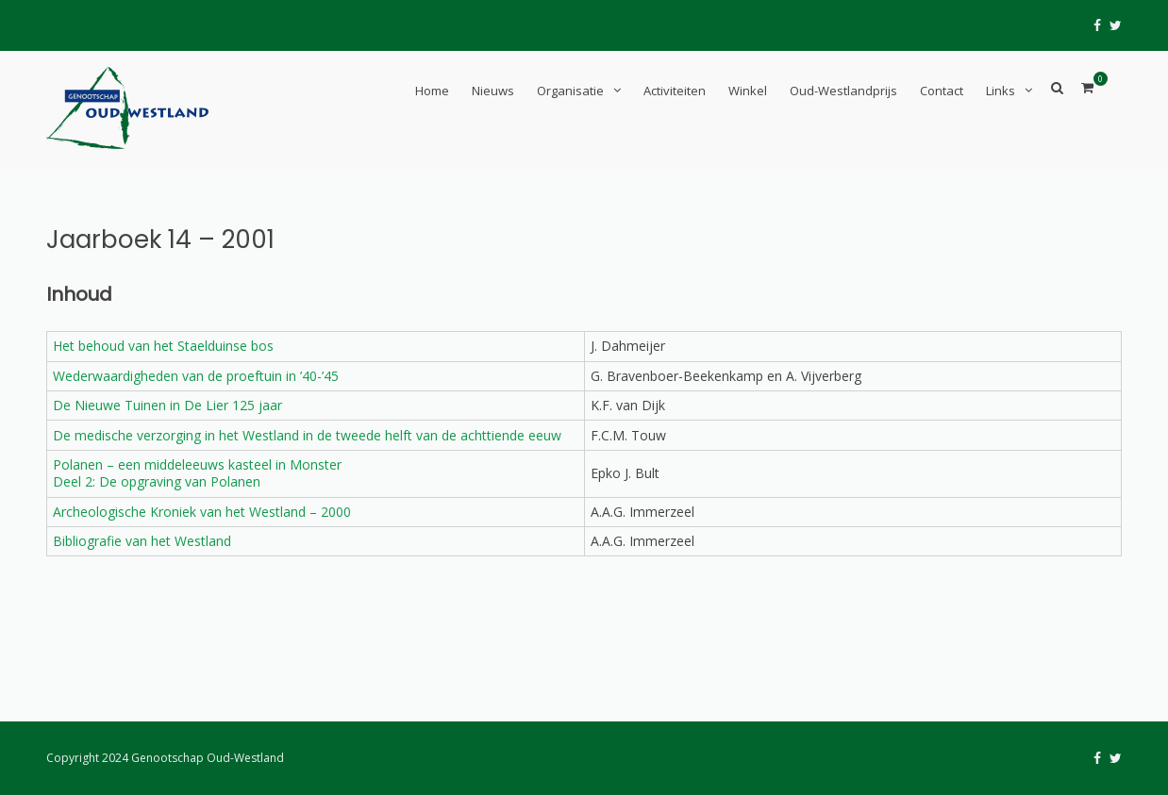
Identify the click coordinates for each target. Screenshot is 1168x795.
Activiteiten (674, 90)
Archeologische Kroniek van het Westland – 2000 (202, 512)
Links (1000, 90)
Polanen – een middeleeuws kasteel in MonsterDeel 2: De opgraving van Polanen (197, 472)
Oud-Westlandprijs (843, 90)
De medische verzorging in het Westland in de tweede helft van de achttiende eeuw (307, 435)
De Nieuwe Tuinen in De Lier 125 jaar (167, 405)
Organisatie (570, 90)
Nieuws (493, 90)
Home (432, 90)
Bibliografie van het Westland (142, 541)
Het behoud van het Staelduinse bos (163, 346)
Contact (941, 90)
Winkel (747, 90)
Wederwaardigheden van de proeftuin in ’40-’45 (196, 376)
